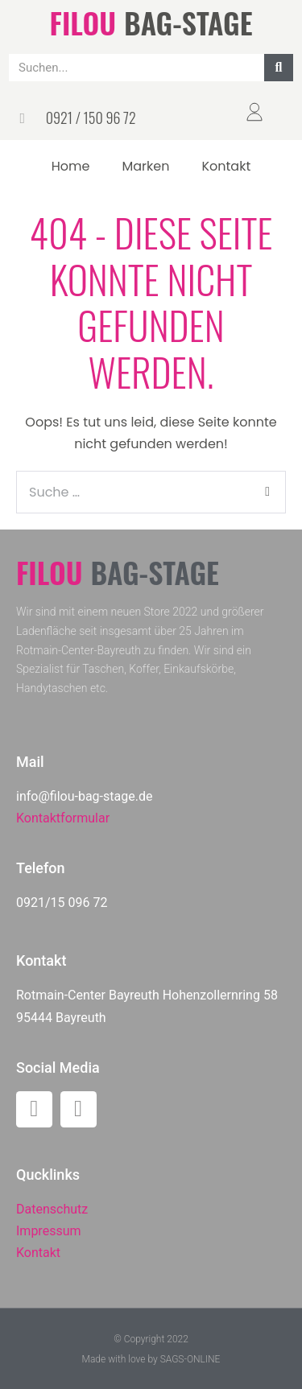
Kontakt (225, 166)
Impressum (48, 1231)
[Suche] (278, 67)
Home (71, 166)
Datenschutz (52, 1209)
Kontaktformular (63, 818)
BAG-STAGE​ (188, 22)
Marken (145, 166)
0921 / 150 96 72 (91, 117)
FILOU (83, 22)
